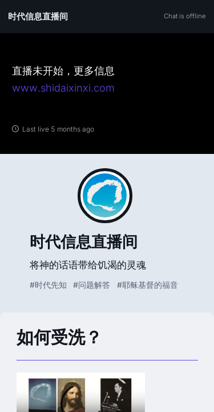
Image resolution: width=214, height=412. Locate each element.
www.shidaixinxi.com (63, 88)
